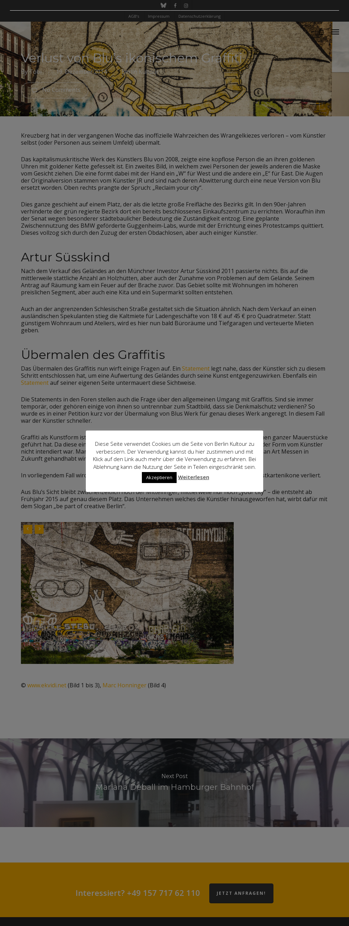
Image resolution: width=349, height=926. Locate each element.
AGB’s (133, 16)
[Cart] (321, 31)
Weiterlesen (193, 477)
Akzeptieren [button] (159, 477)
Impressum (159, 16)
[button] (335, 31)
